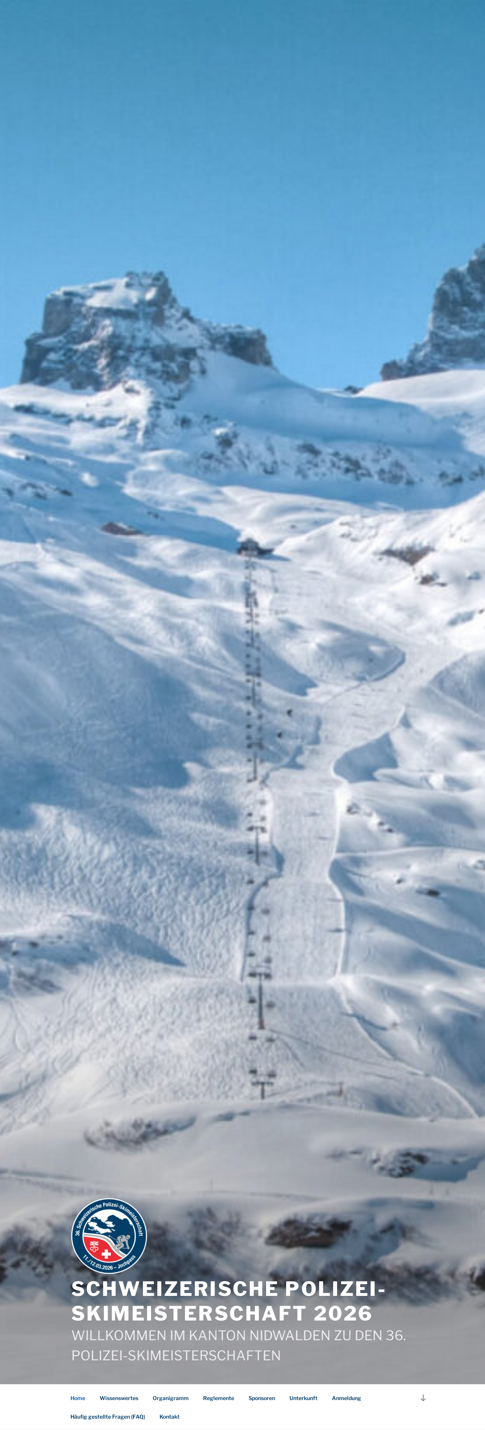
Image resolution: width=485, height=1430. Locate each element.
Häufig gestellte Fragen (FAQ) (107, 1416)
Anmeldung (346, 1398)
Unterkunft (303, 1398)
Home (77, 1398)
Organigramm (171, 1398)
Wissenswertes (119, 1398)
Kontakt (170, 1416)
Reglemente (218, 1398)
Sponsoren (262, 1398)
